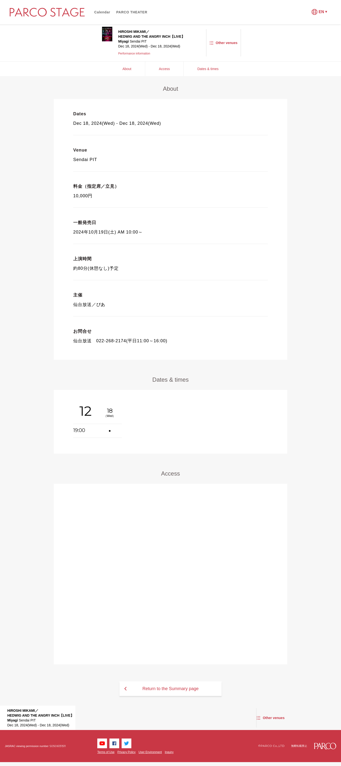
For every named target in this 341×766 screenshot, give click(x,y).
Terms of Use (106, 752)
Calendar (102, 12)
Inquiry (169, 752)
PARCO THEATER (131, 12)
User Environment (150, 752)
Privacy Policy (126, 752)
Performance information (134, 53)
